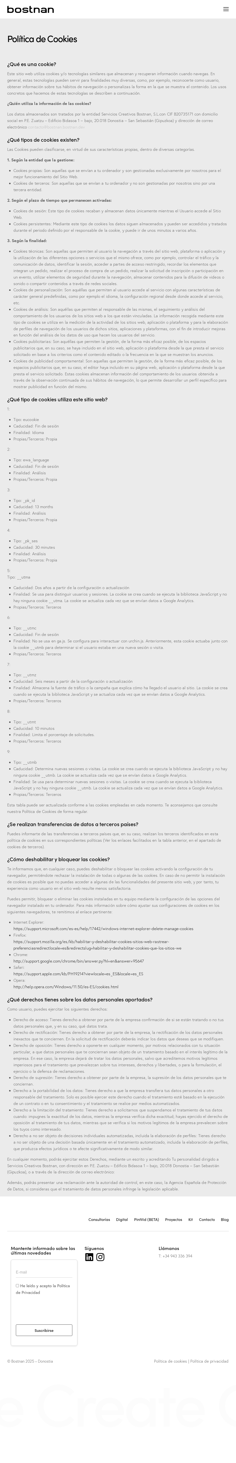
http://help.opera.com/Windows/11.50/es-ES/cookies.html (65, 986)
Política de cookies (170, 1361)
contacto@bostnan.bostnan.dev (56, 126)
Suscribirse (44, 1330)
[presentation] (52, 1313)
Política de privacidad (209, 1361)
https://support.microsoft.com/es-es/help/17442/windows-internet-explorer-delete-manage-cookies (103, 928)
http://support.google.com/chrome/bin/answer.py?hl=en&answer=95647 (78, 960)
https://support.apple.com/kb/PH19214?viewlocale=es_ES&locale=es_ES (78, 973)
